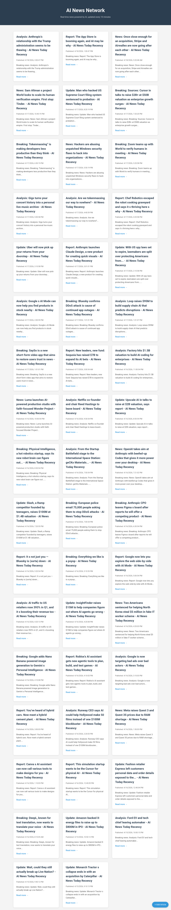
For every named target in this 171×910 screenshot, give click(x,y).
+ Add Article (160, 904)
